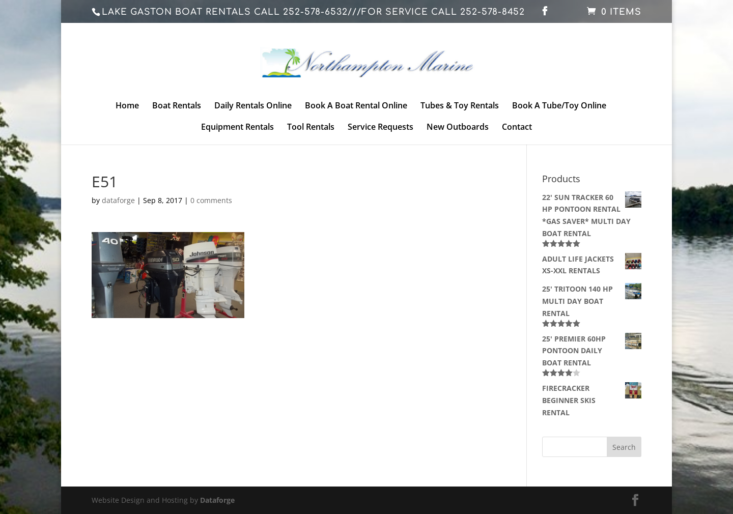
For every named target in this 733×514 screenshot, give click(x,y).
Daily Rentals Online (253, 106)
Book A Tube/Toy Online (559, 106)
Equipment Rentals (237, 127)
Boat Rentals (176, 106)
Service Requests (380, 127)
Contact (517, 127)
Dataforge (217, 500)
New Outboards (458, 127)
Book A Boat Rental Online (356, 106)
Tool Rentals (310, 127)
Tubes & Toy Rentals (459, 106)
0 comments (211, 200)
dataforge (118, 200)
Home (127, 106)
